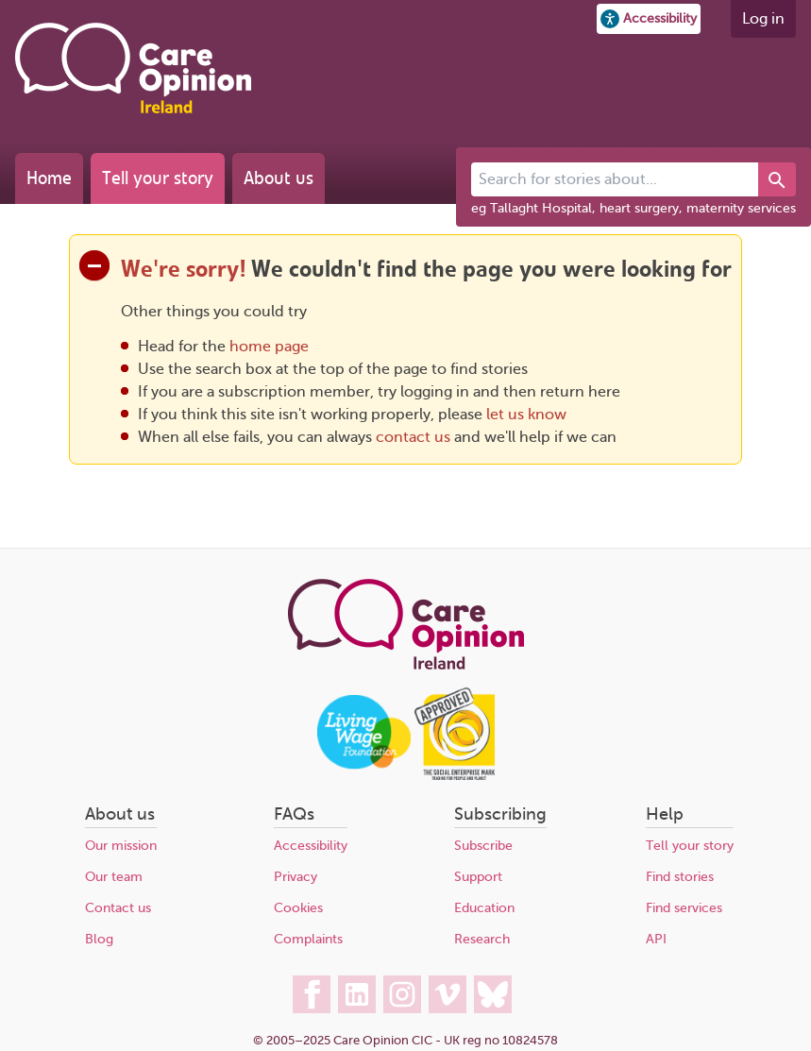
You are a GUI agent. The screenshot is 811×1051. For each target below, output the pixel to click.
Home (49, 178)
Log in (763, 18)
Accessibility (310, 846)
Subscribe (483, 846)
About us (278, 178)
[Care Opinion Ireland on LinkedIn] (357, 994)
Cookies (298, 908)
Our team (114, 877)
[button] (649, 19)
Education (484, 908)
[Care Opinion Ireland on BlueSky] (493, 994)
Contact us (118, 908)
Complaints (308, 939)
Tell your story (157, 178)
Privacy (295, 877)
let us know (526, 414)
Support (478, 877)
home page (269, 346)
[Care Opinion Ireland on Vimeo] (447, 994)
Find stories (680, 877)
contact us (413, 437)
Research (482, 939)
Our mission (121, 846)
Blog (99, 939)
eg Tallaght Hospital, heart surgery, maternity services (633, 208)
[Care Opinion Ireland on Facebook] (311, 994)
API (656, 939)
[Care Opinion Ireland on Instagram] (402, 994)
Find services (684, 908)
